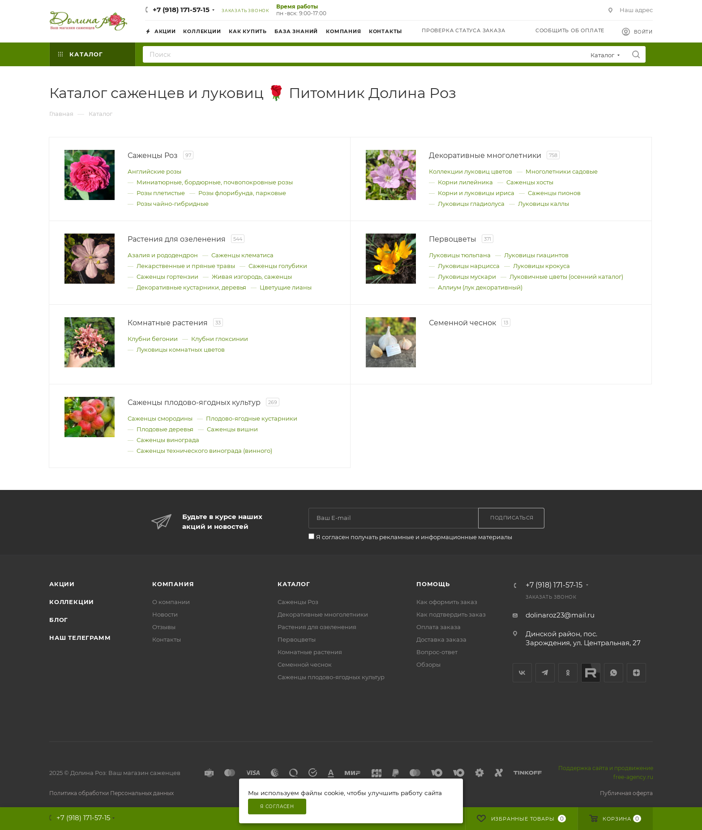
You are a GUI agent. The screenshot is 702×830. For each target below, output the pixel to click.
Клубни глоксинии (219, 338)
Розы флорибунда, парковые (242, 192)
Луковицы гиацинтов (536, 255)
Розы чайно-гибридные (173, 203)
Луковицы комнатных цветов (181, 349)
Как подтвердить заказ (451, 614)
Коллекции (71, 601)
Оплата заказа (438, 626)
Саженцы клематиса (242, 255)
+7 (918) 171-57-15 (181, 9)
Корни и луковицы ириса (476, 192)
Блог (58, 619)
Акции (62, 583)
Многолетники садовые (562, 171)
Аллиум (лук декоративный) (480, 287)
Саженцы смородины (160, 418)
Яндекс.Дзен (636, 672)
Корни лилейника (465, 182)
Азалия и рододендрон (163, 255)
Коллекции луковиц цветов (470, 171)
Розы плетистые (161, 192)
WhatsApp (613, 672)
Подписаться (512, 518)
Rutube (590, 672)
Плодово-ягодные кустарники (251, 418)
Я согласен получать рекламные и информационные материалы (414, 537)
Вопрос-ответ (437, 651)
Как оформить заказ (446, 601)
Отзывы (164, 626)
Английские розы (154, 171)
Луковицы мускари (467, 276)
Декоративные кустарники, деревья (191, 287)
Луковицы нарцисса (469, 265)
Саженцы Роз (298, 601)
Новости (165, 614)
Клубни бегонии (153, 338)
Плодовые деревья (165, 429)
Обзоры (428, 664)
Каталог (294, 583)
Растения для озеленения (317, 626)
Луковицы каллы (543, 203)
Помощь (433, 583)
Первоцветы (297, 639)
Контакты (166, 639)
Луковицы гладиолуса (471, 203)
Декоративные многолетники (323, 614)
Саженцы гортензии (167, 276)
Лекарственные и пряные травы (186, 265)
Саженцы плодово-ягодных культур (331, 677)
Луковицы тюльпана (460, 255)
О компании (171, 601)
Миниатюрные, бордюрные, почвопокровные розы (215, 182)
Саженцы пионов (554, 192)
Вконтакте (522, 672)
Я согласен (277, 806)
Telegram (545, 672)
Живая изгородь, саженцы (252, 276)
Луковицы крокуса (541, 265)
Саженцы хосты (529, 182)
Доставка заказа (441, 639)
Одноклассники (568, 672)
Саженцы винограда (168, 439)
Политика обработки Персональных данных (111, 793)
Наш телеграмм (80, 637)
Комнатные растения (310, 651)
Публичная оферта (626, 793)
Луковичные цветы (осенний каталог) (566, 276)
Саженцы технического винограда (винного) (204, 450)
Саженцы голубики (277, 265)
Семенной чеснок (305, 664)
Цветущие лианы (286, 287)
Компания (173, 583)
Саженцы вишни (232, 429)
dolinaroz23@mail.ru (560, 615)
